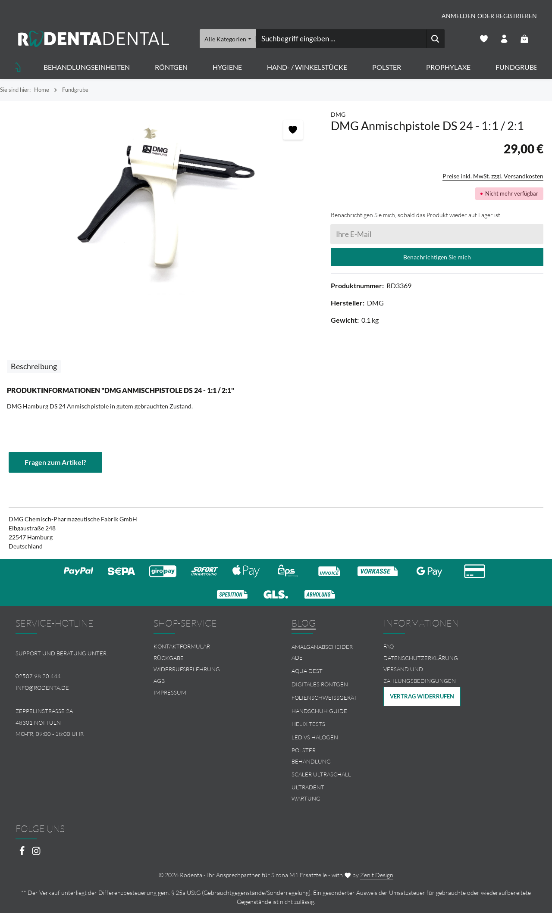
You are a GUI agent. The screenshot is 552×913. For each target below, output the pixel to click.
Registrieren (516, 15)
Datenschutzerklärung (420, 657)
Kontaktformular (182, 646)
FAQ (388, 646)
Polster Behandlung (311, 756)
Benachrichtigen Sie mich (437, 257)
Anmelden (459, 15)
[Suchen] (435, 38)
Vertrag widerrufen (422, 696)
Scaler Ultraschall (321, 774)
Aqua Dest (307, 670)
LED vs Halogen (315, 737)
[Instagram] (36, 853)
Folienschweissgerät (324, 697)
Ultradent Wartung (308, 793)
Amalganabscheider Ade (322, 652)
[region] (161, 202)
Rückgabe (169, 657)
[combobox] (340, 38)
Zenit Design (376, 875)
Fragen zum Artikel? (55, 462)
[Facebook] (22, 853)
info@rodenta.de (42, 687)
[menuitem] (207, 646)
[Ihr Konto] (504, 39)
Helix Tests (308, 723)
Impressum (170, 692)
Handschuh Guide (319, 710)
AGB (159, 680)
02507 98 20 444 (38, 676)
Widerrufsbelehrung (187, 669)
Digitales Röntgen (320, 684)
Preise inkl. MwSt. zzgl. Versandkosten (492, 176)
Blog (304, 623)
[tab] (34, 366)
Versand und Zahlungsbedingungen (419, 675)
